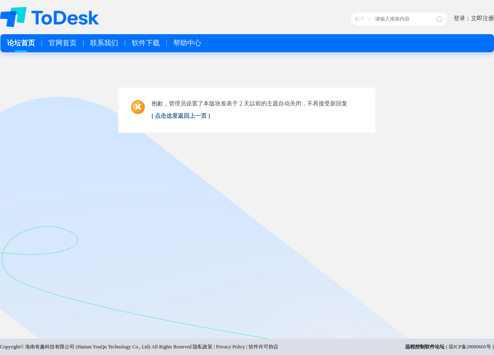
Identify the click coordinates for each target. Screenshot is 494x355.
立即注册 (482, 18)
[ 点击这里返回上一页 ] (180, 116)
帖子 (360, 19)
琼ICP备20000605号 (470, 347)
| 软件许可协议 (261, 347)
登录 (459, 18)
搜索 (439, 19)
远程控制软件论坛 (425, 347)
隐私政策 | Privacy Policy (219, 347)
